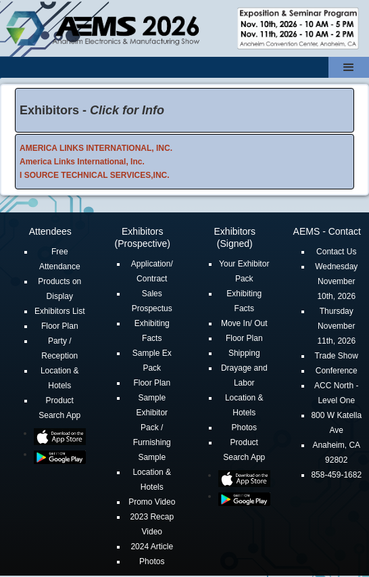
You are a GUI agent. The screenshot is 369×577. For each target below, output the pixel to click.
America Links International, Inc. (82, 161)
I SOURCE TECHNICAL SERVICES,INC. (95, 175)
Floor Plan (59, 326)
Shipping (244, 353)
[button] (348, 67)
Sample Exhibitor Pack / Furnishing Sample (152, 427)
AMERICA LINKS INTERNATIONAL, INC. (96, 148)
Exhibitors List (59, 311)
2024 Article (151, 546)
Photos (151, 561)
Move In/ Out (244, 323)
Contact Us (336, 251)
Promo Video (151, 502)
